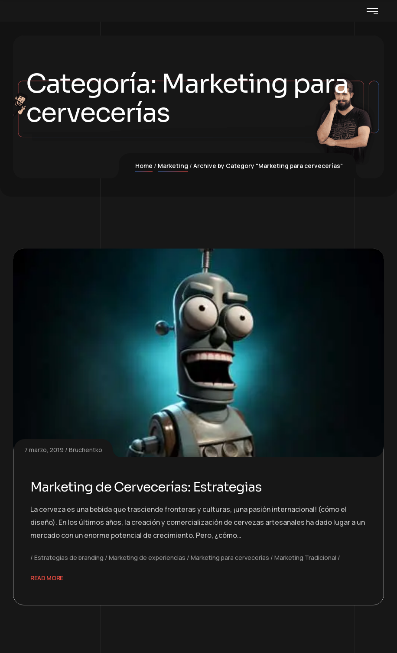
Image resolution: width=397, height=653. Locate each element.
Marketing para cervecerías (230, 557)
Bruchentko (85, 450)
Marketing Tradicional (305, 557)
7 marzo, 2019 (44, 450)
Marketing (173, 166)
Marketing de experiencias (147, 557)
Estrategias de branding (69, 557)
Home (144, 166)
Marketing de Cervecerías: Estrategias (147, 487)
